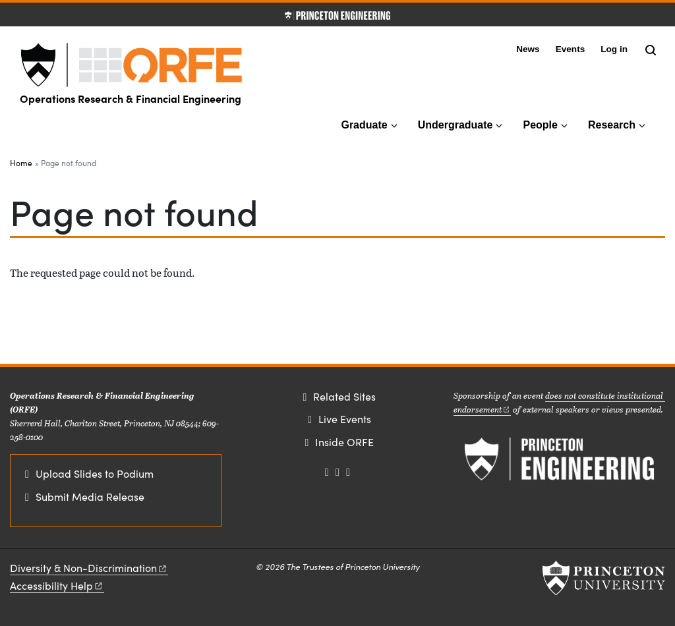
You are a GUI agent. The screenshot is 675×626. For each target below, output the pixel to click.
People (540, 124)
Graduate (364, 124)
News (528, 49)
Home (21, 162)
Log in (614, 49)
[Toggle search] (650, 50)
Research (611, 124)
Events (570, 49)
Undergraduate (455, 124)
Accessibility (57, 585)
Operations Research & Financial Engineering (130, 98)
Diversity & (89, 568)
